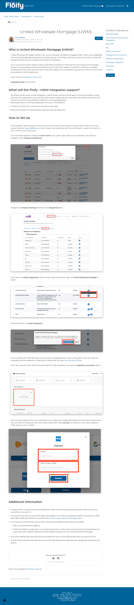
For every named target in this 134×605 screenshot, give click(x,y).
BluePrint (110, 44)
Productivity (39, 17)
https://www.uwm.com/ (32, 77)
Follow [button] (98, 38)
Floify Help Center (11, 17)
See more (110, 75)
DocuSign (110, 66)
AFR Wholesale (112, 34)
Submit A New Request (92, 6)
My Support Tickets (115, 6)
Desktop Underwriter (114, 59)
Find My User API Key (73, 360)
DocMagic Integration (115, 62)
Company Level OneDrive (116, 55)
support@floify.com (33, 128)
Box (107, 48)
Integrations (26, 17)
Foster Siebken (20, 37)
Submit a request (34, 569)
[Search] (21, 22)
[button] (53, 558)
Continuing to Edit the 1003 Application (66, 518)
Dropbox (109, 70)
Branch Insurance (113, 51)
